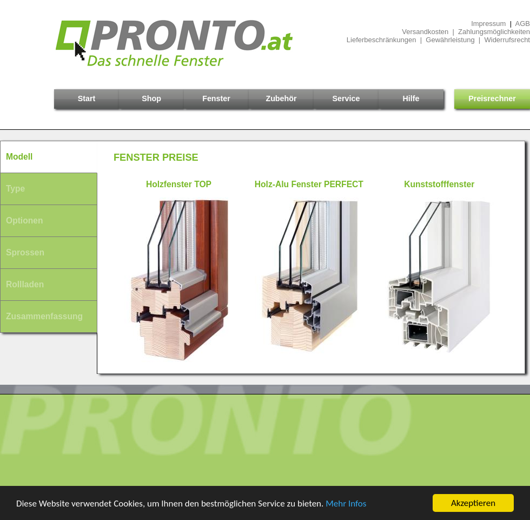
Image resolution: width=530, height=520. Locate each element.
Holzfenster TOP (178, 184)
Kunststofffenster (439, 184)
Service (346, 98)
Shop (151, 98)
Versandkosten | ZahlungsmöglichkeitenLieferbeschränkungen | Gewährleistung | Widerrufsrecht (438, 36)
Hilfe (411, 98)
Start (87, 98)
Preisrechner (491, 98)
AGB (522, 23)
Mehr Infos (346, 503)
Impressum (488, 23)
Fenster (216, 98)
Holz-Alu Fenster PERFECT (309, 184)
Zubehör (281, 98)
